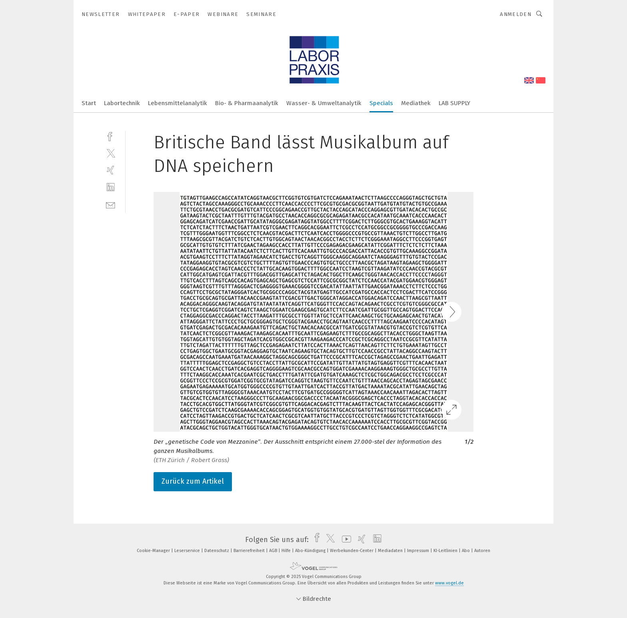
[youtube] (344, 539)
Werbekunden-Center (352, 550)
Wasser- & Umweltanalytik (323, 103)
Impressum (418, 550)
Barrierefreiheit (250, 550)
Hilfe (287, 550)
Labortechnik (122, 103)
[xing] (111, 170)
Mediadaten (391, 550)
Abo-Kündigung (311, 550)
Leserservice (187, 550)
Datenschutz (217, 550)
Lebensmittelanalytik (177, 103)
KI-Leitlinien (446, 550)
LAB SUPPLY (454, 103)
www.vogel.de (449, 583)
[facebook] (111, 136)
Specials (381, 103)
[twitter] (111, 153)
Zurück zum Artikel (193, 481)
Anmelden (515, 14)
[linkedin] (111, 187)
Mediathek (416, 103)
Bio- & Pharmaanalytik (246, 103)
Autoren (482, 550)
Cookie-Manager (154, 550)
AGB (273, 550)
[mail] (111, 204)
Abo (466, 550)
